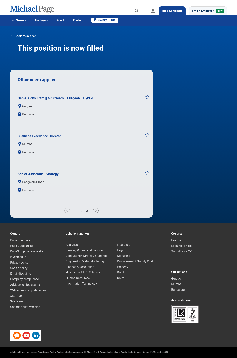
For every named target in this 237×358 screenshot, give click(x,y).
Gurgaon (177, 278)
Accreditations (181, 300)
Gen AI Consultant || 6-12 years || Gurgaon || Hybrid (55, 98)
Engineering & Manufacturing (85, 261)
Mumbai (176, 284)
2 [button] (81, 211)
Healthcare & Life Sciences (83, 272)
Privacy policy (19, 262)
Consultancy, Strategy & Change (86, 256)
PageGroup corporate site (26, 251)
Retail (121, 272)
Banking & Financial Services (85, 250)
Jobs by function (77, 233)
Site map (16, 296)
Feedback (177, 240)
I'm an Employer (208, 11)
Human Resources (78, 278)
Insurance (123, 244)
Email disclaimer (21, 273)
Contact (176, 233)
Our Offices (179, 272)
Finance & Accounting (80, 267)
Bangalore (178, 289)
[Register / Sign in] (154, 7)
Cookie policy (19, 268)
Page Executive (20, 240)
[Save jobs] (145, 7)
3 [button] (87, 211)
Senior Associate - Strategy (38, 174)
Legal (120, 250)
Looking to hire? (181, 246)
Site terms (16, 301)
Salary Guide (104, 20)
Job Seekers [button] (18, 20)
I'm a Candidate (172, 11)
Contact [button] (78, 20)
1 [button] (77, 211)
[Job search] (137, 7)
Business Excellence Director (39, 136)
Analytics (72, 244)
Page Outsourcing (22, 246)
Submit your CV (181, 251)
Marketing (123, 256)
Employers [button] (41, 20)
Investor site (18, 257)
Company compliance (24, 279)
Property (122, 267)
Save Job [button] (147, 97)
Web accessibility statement (28, 290)
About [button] (60, 20)
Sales (120, 278)
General (15, 233)
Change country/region (25, 307)
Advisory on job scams (25, 284)
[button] (23, 36)
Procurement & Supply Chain (136, 261)
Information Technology (81, 283)
